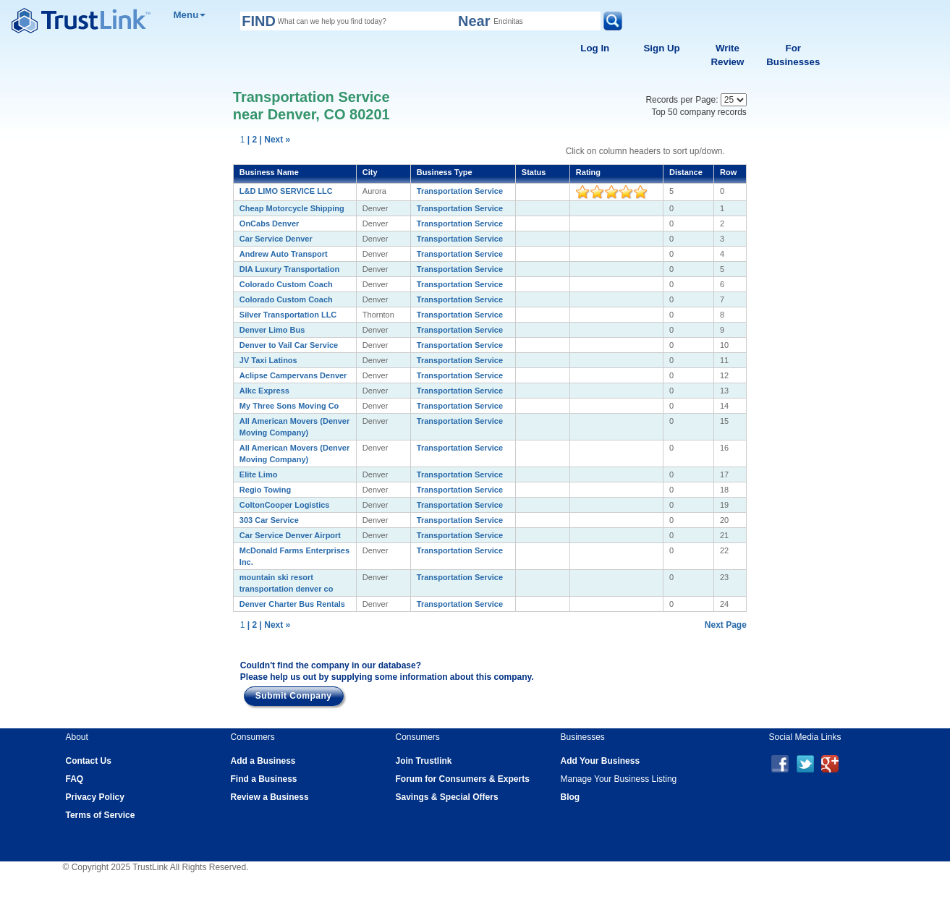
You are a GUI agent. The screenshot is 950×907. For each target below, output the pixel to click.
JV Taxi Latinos (268, 360)
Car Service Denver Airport (290, 535)
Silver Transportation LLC (287, 314)
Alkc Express (264, 390)
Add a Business (263, 761)
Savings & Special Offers (447, 797)
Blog (570, 797)
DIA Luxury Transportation (289, 269)
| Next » (275, 140)
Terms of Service (100, 815)
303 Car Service (269, 520)
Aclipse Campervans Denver (293, 375)
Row (728, 172)
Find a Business (264, 779)
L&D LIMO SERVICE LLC (286, 191)
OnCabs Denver (269, 223)
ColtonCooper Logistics (284, 505)
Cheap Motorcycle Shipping (291, 208)
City (370, 172)
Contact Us (88, 761)
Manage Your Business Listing (619, 779)
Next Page (726, 625)
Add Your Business (600, 761)
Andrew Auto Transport (283, 254)
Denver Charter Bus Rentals (292, 604)
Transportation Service (460, 191)
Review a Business (270, 797)
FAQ (75, 779)
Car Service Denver (276, 238)
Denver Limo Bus (272, 329)
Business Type (444, 172)
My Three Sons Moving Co (289, 405)
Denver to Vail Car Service (288, 345)
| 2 (252, 140)
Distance (686, 172)
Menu (190, 14)
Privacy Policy (95, 797)
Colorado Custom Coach (286, 284)
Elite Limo (258, 474)
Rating (588, 172)
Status (534, 172)
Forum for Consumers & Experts (463, 779)
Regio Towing (265, 489)
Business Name (269, 172)
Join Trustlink (424, 761)
